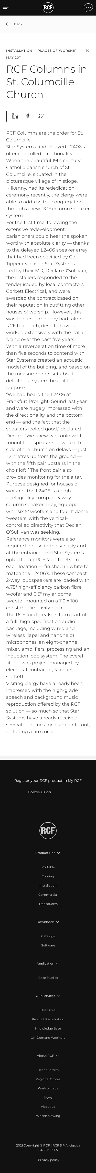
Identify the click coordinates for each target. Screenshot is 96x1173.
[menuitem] (48, 867)
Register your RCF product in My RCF (48, 780)
